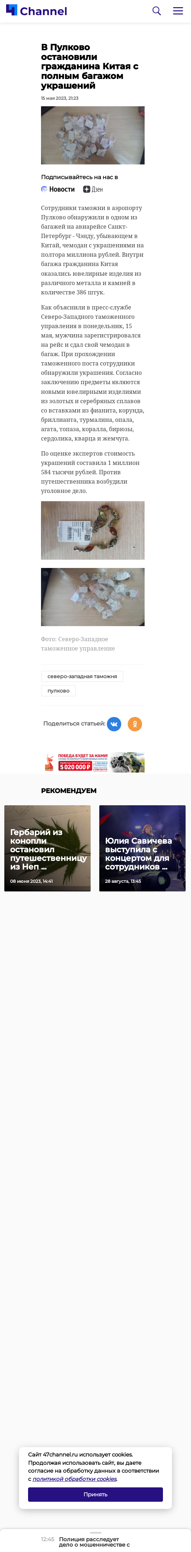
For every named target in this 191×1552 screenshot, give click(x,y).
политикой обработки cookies (74, 1479)
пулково (58, 691)
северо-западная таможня (82, 676)
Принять (95, 1494)
